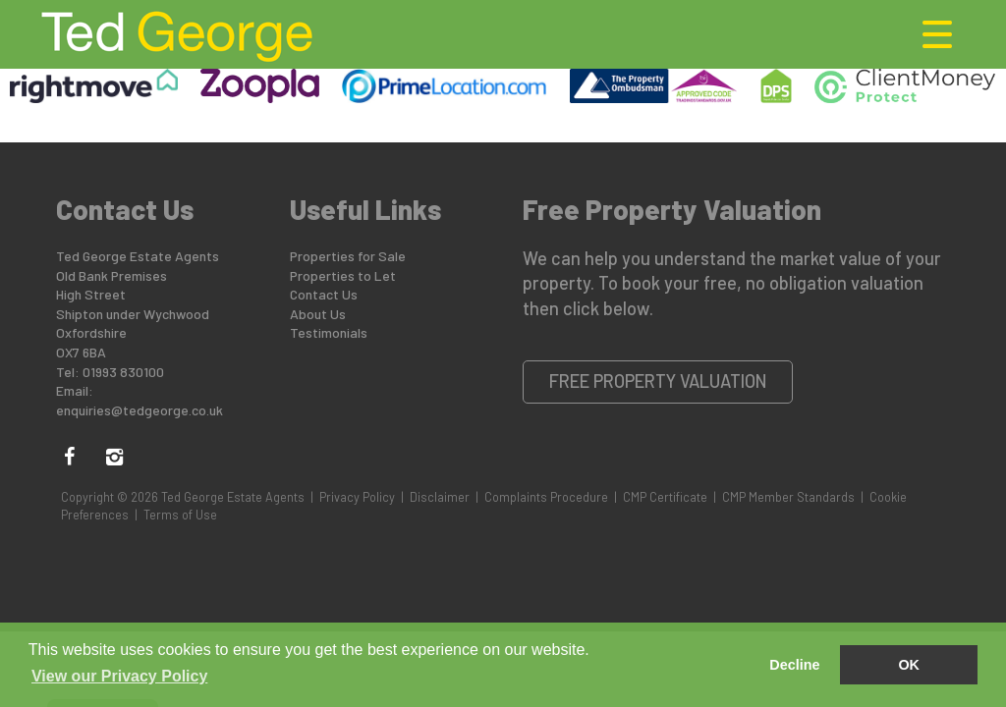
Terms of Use (180, 514)
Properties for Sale (348, 255)
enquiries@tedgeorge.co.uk (139, 410)
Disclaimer (440, 497)
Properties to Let (343, 275)
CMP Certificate (665, 497)
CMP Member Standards (788, 497)
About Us (318, 313)
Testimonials (328, 332)
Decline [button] (794, 665)
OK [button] (909, 665)
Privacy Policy (357, 497)
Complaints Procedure (546, 497)
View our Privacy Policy (119, 676)
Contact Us (324, 294)
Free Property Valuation (658, 381)
